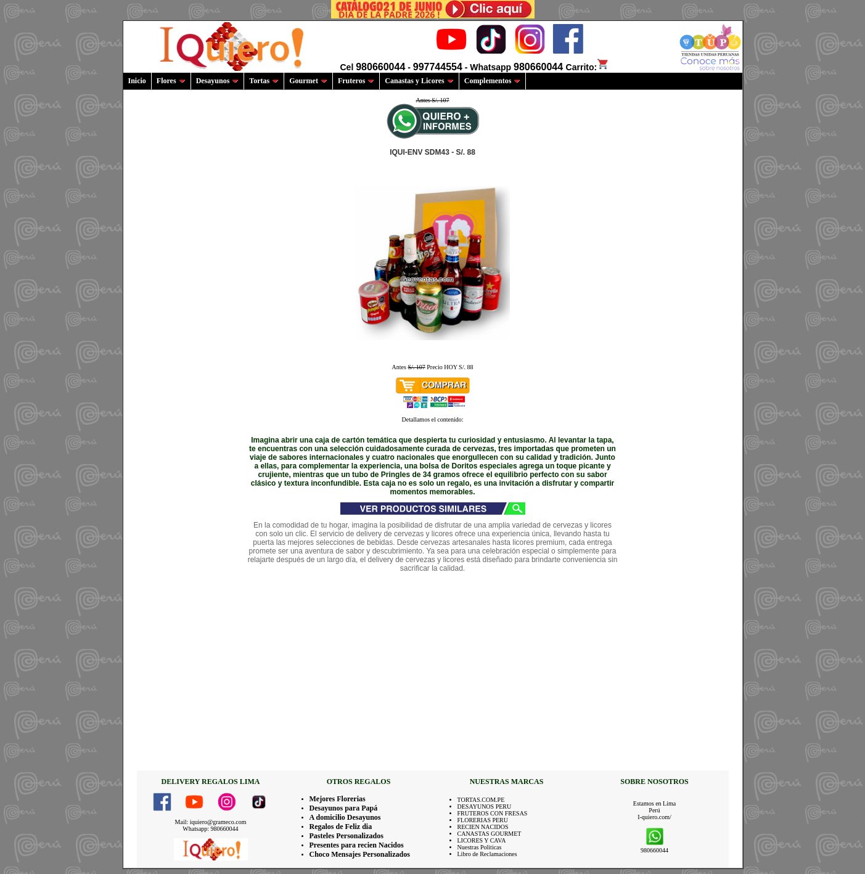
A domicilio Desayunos (345, 817)
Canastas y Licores (419, 80)
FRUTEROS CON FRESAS (492, 813)
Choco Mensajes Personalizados (360, 854)
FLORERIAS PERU (483, 820)
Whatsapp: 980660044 (210, 828)
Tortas (264, 80)
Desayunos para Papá (344, 808)
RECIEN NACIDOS (483, 826)
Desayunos (217, 80)
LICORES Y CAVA (481, 840)
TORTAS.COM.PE (481, 799)
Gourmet (308, 80)
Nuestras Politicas (479, 847)
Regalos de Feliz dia (341, 826)
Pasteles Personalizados (346, 835)
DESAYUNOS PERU (484, 806)
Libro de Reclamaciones (487, 854)
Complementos (492, 80)
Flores (171, 80)
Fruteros (356, 80)
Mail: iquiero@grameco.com (211, 822)
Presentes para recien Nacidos (357, 845)
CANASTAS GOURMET (489, 833)
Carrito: (588, 67)
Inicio (137, 80)
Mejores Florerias (338, 798)
